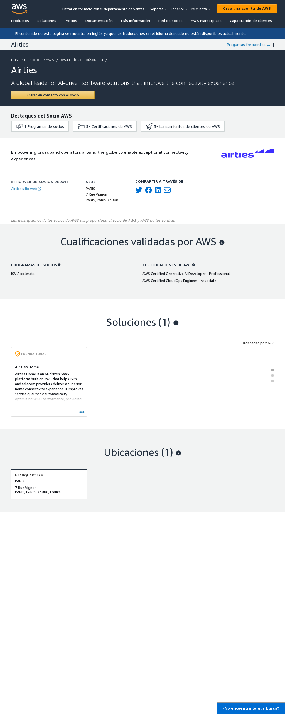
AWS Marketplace (206, 20)
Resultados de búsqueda (82, 59)
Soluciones (46, 20)
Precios (71, 20)
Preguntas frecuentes (248, 44)
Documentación (99, 20)
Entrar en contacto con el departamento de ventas (103, 9)
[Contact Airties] (53, 95)
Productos (20, 20)
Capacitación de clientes (251, 20)
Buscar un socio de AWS (33, 59)
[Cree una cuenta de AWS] (247, 8)
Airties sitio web (26, 188)
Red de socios (170, 20)
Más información (135, 20)
